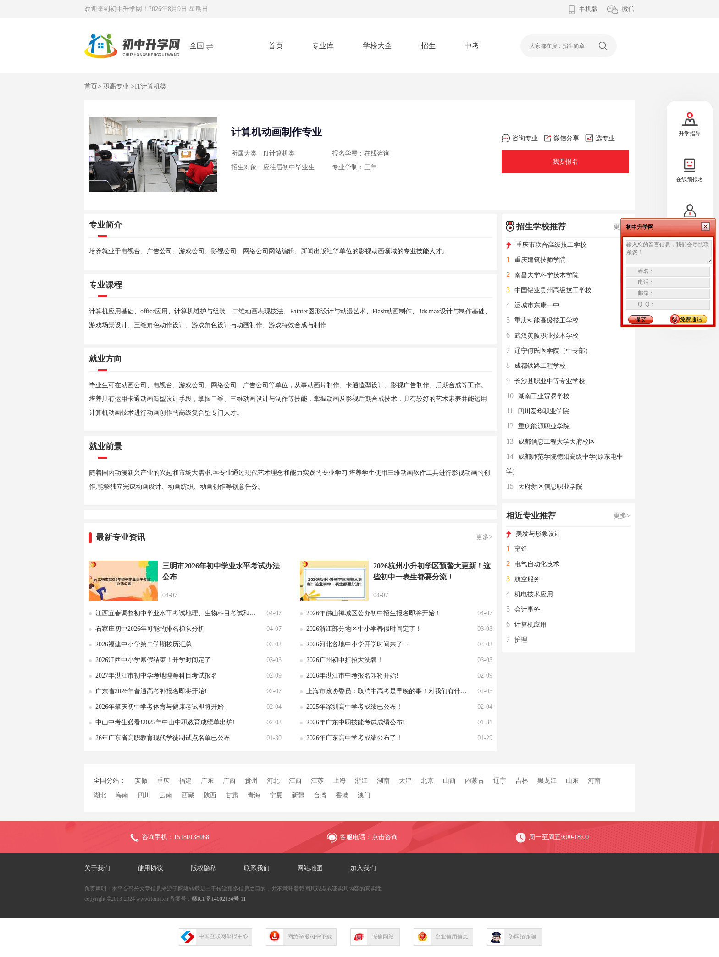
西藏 (188, 795)
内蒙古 (474, 780)
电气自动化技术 (532, 564)
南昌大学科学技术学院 (542, 275)
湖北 (100, 795)
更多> (484, 537)
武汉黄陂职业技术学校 (542, 335)
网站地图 (310, 868)
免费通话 (691, 319)
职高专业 (116, 86)
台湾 (320, 795)
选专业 (600, 138)
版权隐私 (203, 868)
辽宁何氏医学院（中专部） (549, 350)
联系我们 (257, 868)
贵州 (251, 780)
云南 (166, 795)
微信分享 (561, 138)
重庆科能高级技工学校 (542, 320)
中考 (472, 46)
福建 (185, 780)
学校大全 (377, 46)
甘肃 (232, 795)
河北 (273, 780)
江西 (295, 780)
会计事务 (523, 609)
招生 (428, 46)
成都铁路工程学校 (536, 365)
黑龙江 (547, 780)
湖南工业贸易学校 (538, 396)
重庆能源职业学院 (538, 426)
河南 (594, 780)
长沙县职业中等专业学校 (545, 381)
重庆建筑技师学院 (536, 259)
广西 (229, 780)
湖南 (383, 780)
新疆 (298, 795)
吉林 (521, 780)
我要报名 (565, 161)
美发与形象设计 (533, 533)
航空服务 (523, 579)
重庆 (163, 780)
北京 (427, 780)
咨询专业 (520, 138)
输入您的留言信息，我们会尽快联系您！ (668, 252)
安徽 (141, 780)
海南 (122, 795)
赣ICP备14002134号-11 (219, 899)
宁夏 (276, 795)
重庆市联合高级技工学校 (546, 244)
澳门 (364, 795)
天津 (405, 780)
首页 (275, 46)
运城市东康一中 (532, 305)
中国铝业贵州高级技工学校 (549, 290)
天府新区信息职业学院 (544, 486)
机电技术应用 (529, 594)
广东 (207, 780)
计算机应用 (526, 624)
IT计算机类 (150, 86)
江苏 (317, 780)
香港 (342, 795)
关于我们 (97, 868)
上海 (339, 780)
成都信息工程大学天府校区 (550, 441)
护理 (516, 639)
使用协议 (150, 868)
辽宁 (499, 780)
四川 (144, 795)
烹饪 (516, 548)
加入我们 (363, 868)
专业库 (323, 46)
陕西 (210, 795)
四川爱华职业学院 (537, 411)
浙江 (361, 780)
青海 (254, 795)
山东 (572, 780)
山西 (449, 780)
